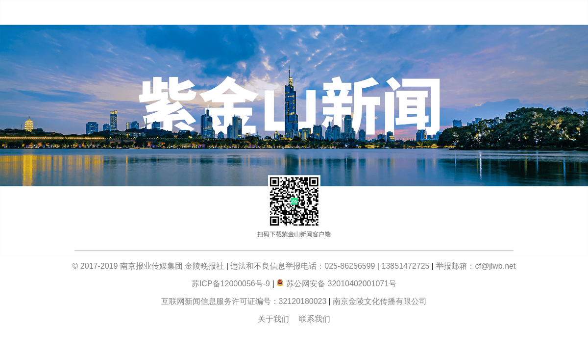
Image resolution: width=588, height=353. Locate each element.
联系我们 (314, 319)
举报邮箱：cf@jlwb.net (475, 266)
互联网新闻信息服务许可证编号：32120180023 (245, 301)
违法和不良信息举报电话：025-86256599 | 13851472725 (329, 266)
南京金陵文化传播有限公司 (380, 301)
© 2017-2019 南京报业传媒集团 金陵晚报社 (148, 266)
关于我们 (273, 319)
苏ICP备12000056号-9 (231, 283)
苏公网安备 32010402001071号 (336, 283)
